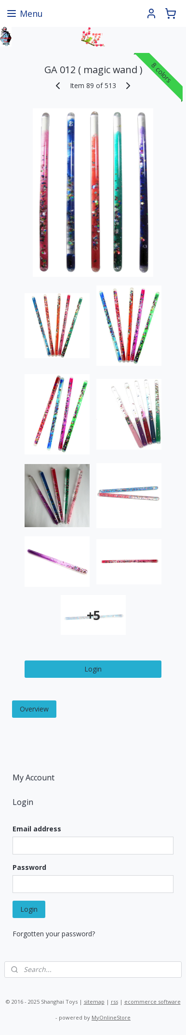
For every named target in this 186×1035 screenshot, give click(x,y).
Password (29, 867)
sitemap (94, 1001)
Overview (34, 708)
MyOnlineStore (111, 1017)
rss (114, 1001)
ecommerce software (152, 1001)
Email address (37, 828)
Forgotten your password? (54, 933)
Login (93, 668)
